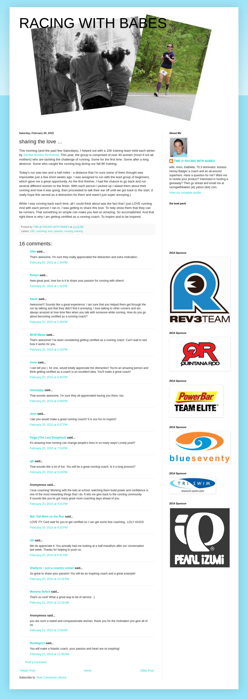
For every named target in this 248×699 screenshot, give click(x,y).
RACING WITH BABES (93, 23)
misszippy (37, 390)
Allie (33, 251)
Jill (32, 540)
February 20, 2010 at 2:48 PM (48, 322)
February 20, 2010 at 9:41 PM (48, 555)
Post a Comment (35, 662)
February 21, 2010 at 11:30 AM (49, 654)
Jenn (33, 413)
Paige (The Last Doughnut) (48, 437)
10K (32, 231)
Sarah (34, 299)
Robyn (34, 275)
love (50, 231)
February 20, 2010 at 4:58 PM (48, 401)
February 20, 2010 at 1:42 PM (48, 286)
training (78, 231)
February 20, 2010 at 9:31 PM (48, 504)
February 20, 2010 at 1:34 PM (48, 262)
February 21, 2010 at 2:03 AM (48, 630)
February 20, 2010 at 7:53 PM (48, 448)
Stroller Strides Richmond (41, 155)
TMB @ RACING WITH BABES (194, 161)
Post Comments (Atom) (51, 677)
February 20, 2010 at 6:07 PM (48, 424)
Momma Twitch (40, 591)
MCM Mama (38, 335)
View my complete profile (185, 192)
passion (58, 231)
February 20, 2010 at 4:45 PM (48, 377)
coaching (41, 231)
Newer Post (27, 670)
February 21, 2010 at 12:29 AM (49, 602)
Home (88, 670)
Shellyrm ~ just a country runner (52, 568)
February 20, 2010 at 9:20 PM (48, 472)
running (68, 231)
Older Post (147, 670)
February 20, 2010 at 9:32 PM (48, 527)
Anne (33, 362)
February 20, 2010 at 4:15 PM (48, 349)
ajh (32, 461)
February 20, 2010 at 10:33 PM (49, 579)
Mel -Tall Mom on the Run (47, 516)
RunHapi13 (37, 643)
